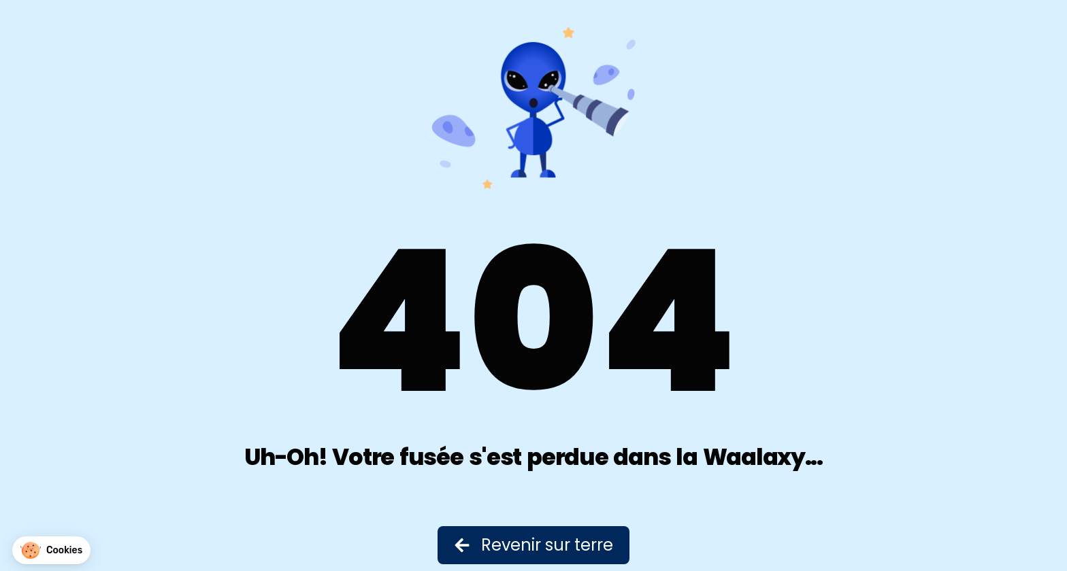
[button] (51, 550)
